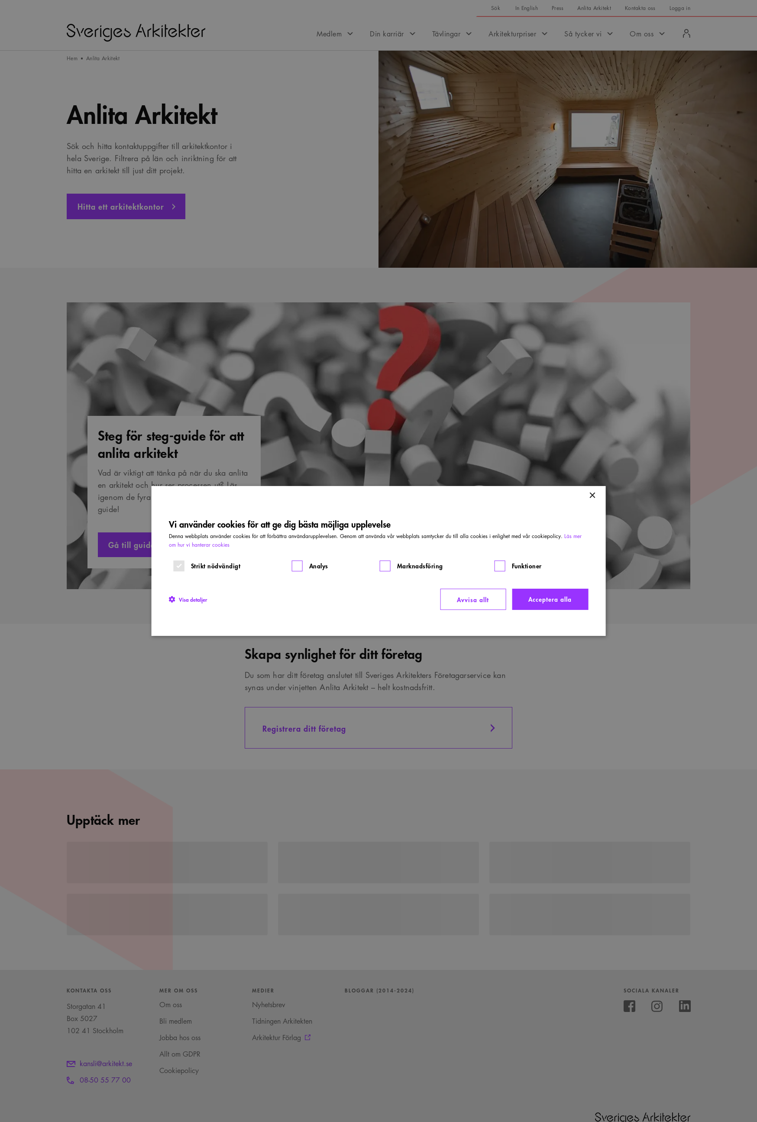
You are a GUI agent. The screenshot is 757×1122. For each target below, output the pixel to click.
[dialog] (379, 561)
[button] (188, 599)
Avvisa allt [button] (473, 599)
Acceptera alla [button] (550, 599)
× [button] (592, 496)
